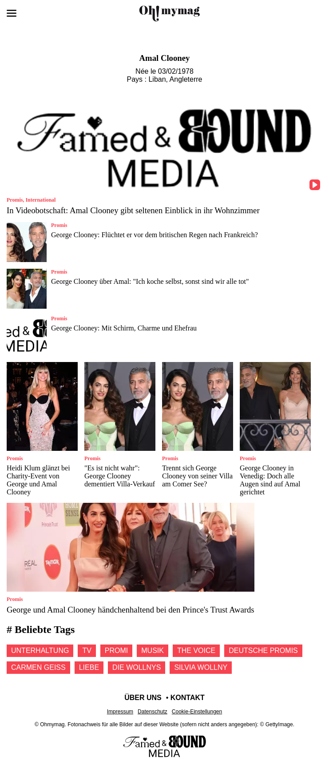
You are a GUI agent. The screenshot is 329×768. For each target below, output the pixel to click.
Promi (116, 650)
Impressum (120, 711)
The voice (196, 650)
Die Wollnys (136, 667)
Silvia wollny (200, 667)
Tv (86, 650)
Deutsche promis (263, 650)
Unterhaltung (40, 650)
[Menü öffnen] (11, 13)
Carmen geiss (38, 667)
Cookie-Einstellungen (197, 711)
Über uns (143, 697)
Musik (152, 650)
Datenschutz (152, 711)
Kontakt (187, 697)
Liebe (89, 667)
